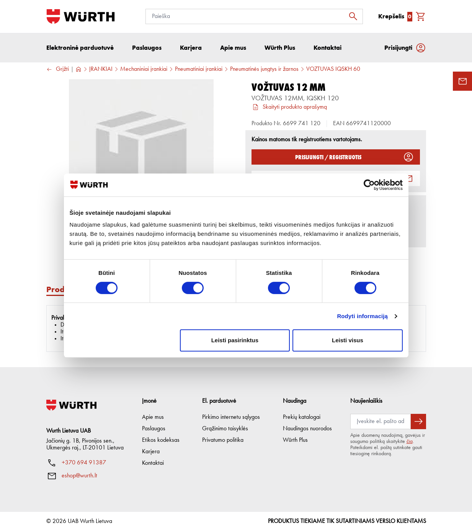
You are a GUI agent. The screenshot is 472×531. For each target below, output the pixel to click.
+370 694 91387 (84, 463)
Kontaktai (153, 463)
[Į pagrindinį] (80, 16)
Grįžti (57, 69)
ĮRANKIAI (101, 69)
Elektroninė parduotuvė (80, 47)
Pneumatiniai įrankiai (198, 69)
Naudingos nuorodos (307, 429)
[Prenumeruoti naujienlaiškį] (418, 421)
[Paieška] (254, 16)
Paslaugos (153, 429)
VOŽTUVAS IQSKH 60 (333, 69)
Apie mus (153, 417)
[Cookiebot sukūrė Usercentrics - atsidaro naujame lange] (369, 185)
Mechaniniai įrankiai (143, 69)
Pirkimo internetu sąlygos (231, 417)
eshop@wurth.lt (79, 476)
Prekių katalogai (301, 417)
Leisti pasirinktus (234, 340)
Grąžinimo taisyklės (225, 429)
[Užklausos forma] (462, 81)
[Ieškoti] (355, 16)
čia (410, 441)
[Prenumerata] (380, 421)
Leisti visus (347, 340)
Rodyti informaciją (362, 316)
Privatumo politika (222, 440)
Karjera (151, 452)
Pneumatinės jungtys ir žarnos (264, 69)
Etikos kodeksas (161, 440)
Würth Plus (295, 440)
